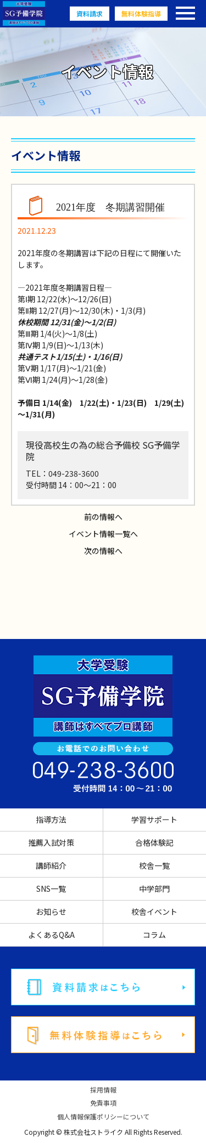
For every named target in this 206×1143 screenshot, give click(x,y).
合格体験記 (154, 842)
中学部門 (154, 888)
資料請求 (89, 13)
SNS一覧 (51, 888)
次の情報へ (103, 550)
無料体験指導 (141, 13)
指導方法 (51, 819)
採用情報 (103, 1090)
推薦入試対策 (51, 842)
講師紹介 (51, 865)
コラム (154, 934)
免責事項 (103, 1103)
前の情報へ (103, 516)
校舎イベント (154, 911)
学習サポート (154, 819)
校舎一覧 (154, 865)
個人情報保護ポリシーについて (103, 1117)
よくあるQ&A (51, 934)
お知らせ (51, 911)
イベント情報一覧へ (103, 533)
